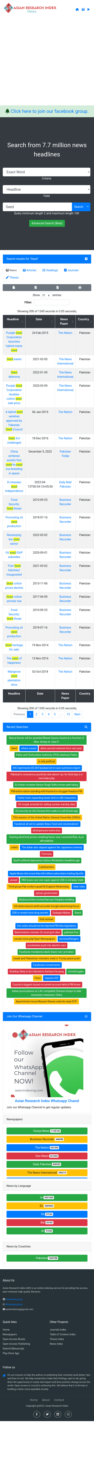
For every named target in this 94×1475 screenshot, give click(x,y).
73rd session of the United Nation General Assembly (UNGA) (46, 817)
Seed (34, 259)
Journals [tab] (71, 270)
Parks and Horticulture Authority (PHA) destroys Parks (46, 754)
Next (77, 714)
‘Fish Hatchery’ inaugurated (14, 570)
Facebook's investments (46, 964)
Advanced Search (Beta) (47, 223)
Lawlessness (46, 867)
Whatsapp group (13, 1304)
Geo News (47, 1156)
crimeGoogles (76, 971)
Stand (77, 912)
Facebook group (14, 1299)
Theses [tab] (12, 277)
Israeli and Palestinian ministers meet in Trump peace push (46, 958)
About (46, 1400)
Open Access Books (14, 1339)
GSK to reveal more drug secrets (30, 912)
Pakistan (47, 1258)
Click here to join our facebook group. (50, 111)
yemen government (46, 893)
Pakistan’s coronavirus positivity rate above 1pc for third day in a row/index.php (47, 776)
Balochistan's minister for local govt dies (37, 932)
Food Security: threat (14, 504)
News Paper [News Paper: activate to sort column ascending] (64, 321)
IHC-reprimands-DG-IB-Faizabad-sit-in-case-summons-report (46, 767)
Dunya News (46, 1131)
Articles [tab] (29, 270)
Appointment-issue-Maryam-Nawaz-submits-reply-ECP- (47, 1001)
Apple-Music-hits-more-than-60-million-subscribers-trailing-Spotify (46, 873)
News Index (56, 1343)
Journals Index (58, 1329)
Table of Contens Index (63, 1334)
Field (46, 196)
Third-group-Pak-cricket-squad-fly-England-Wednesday (38, 886)
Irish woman (47, 919)
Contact (59, 1400)
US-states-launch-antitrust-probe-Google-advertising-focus (46, 906)
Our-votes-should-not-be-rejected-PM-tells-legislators (46, 925)
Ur (47, 1197)
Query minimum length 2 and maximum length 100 (46, 213)
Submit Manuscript (13, 1348)
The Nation (65, 333)
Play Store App (11, 1353)
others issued (28, 748)
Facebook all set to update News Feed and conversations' (46, 824)
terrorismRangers (69, 938)
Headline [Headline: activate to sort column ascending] (13, 319)
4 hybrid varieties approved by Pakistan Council (14, 420)
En (47, 1206)
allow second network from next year (61, 748)
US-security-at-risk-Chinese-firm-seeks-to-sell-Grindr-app (46, 810)
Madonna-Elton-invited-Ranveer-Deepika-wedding (46, 899)
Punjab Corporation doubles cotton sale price (14, 394)
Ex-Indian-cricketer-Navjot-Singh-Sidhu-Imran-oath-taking (46, 784)
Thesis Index (57, 1339)
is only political (46, 761)
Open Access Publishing (16, 1343)
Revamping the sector (14, 539)
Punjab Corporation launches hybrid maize (14, 341)
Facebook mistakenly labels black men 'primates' (46, 951)
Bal (47, 1222)
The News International (47, 1172)
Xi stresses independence (14, 486)
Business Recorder (47, 1139)
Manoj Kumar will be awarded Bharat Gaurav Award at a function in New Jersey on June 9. (46, 740)
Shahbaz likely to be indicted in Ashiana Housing (36, 971)
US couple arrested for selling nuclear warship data (46, 804)
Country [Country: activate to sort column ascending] (83, 319)
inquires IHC (52, 978)
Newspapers (10, 1334)
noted (14, 847)
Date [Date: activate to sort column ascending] (39, 319)
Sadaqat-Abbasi (61, 912)
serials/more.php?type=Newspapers (34, 938)
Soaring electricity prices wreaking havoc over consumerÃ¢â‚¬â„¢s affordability (46, 839)
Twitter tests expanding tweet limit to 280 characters (46, 797)
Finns (38, 978)
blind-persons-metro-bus (46, 830)
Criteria (46, 178)
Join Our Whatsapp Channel (24, 1016)
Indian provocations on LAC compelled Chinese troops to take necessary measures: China (46, 993)
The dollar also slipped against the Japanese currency (52, 847)
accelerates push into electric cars (46, 945)
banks (14, 359)
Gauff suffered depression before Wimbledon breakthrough (46, 860)
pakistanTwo (71, 932)
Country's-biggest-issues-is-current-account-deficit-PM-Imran (46, 984)
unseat (13, 880)
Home (6, 1329)
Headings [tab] (50, 270)
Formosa (46, 853)
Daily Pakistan (47, 1164)
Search (78, 206)
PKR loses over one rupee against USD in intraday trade (52, 880)
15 (68, 714)
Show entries (47, 295)
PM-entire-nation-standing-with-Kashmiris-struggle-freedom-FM (46, 791)
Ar (47, 1231)
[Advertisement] (41, 62)
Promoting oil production (14, 522)
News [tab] (11, 270)
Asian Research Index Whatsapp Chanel (47, 1101)
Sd (47, 1214)
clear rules (79, 886)
